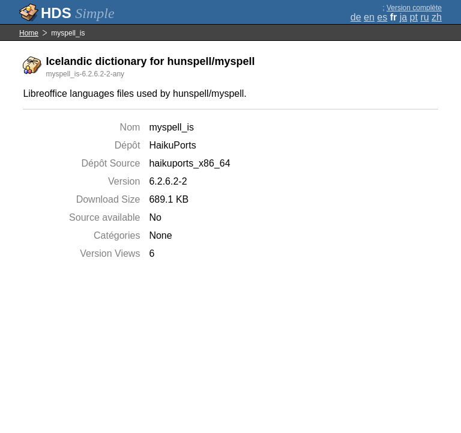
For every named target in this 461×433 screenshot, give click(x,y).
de (356, 17)
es (382, 17)
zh (437, 17)
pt (414, 17)
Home (28, 33)
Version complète (414, 8)
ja (403, 17)
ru (424, 17)
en (369, 17)
